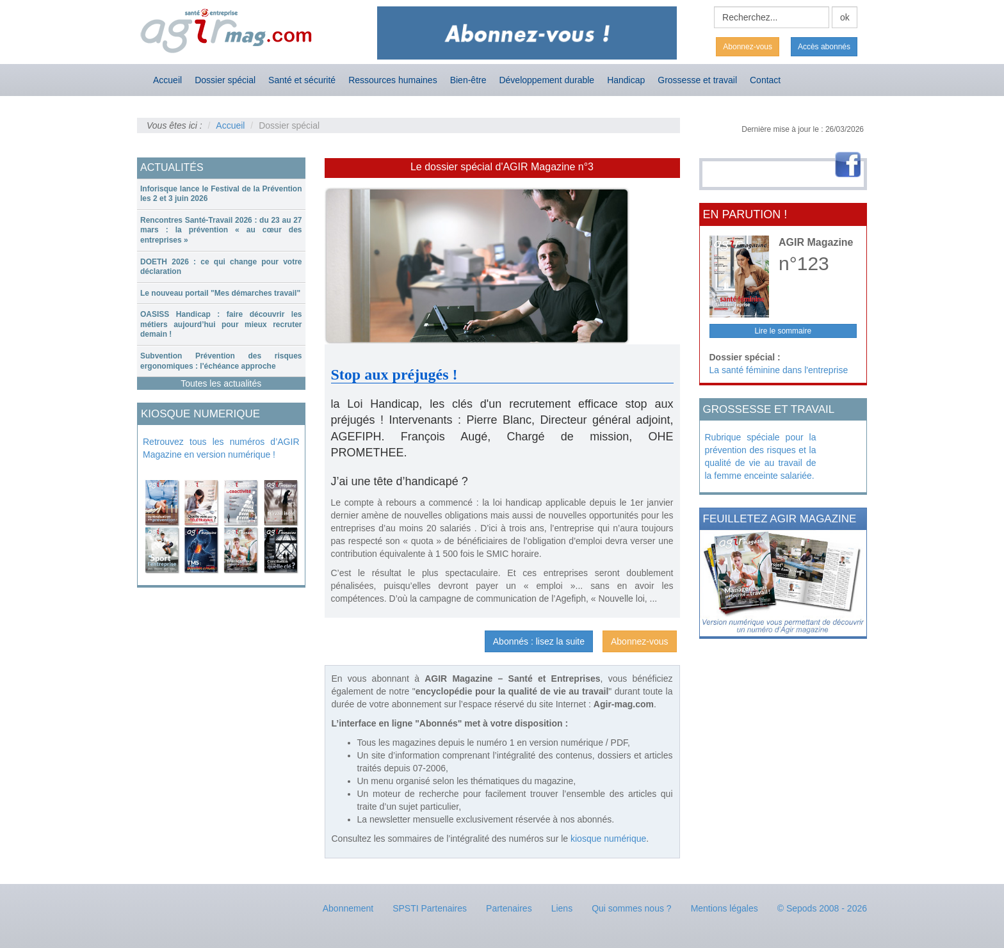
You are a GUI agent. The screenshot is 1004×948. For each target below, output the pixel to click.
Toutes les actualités (221, 383)
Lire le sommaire (782, 330)
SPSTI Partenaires (430, 908)
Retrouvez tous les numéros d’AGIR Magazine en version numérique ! (221, 448)
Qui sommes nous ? (632, 908)
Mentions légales (724, 908)
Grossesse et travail (697, 80)
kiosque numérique (608, 838)
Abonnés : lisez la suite (539, 641)
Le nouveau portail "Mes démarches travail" (220, 293)
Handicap (626, 80)
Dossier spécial (225, 80)
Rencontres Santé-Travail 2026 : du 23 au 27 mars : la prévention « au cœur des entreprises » (221, 230)
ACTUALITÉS (172, 167)
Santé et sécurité (302, 80)
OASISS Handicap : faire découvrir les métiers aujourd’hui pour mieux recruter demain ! (221, 324)
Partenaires (509, 908)
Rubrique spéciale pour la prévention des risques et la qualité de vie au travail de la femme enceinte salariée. (760, 456)
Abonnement (348, 908)
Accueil (167, 80)
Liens (561, 908)
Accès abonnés (824, 46)
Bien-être (468, 80)
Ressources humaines (392, 80)
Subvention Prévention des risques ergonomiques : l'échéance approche (221, 361)
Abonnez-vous (747, 46)
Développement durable (546, 80)
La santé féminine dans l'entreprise (778, 370)
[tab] (221, 194)
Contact (765, 80)
